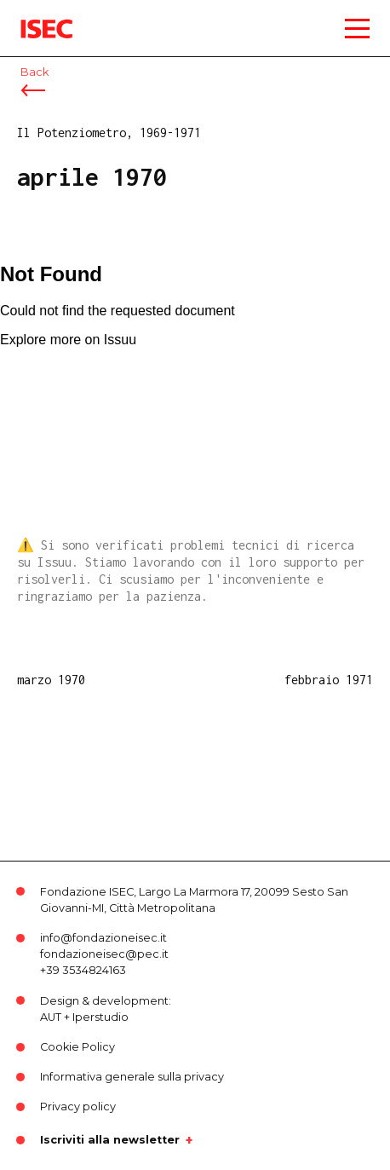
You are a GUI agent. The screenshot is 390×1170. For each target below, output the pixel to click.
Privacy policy (78, 1106)
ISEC (34, 16)
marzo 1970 (51, 679)
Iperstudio (100, 1017)
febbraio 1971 (328, 679)
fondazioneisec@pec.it (104, 954)
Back (34, 72)
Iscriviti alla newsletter (110, 1140)
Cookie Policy (77, 1046)
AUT (50, 1017)
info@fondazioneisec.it (103, 937)
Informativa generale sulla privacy (132, 1076)
